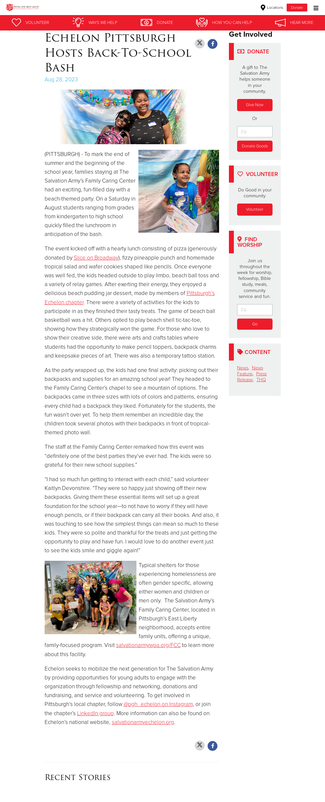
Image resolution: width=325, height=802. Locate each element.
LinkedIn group (95, 713)
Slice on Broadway (96, 257)
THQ (261, 379)
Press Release (252, 376)
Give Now (254, 105)
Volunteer (254, 209)
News (242, 368)
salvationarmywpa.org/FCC (148, 645)
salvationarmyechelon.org (143, 722)
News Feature (250, 371)
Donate (297, 7)
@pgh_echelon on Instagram (158, 704)
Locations (272, 7)
